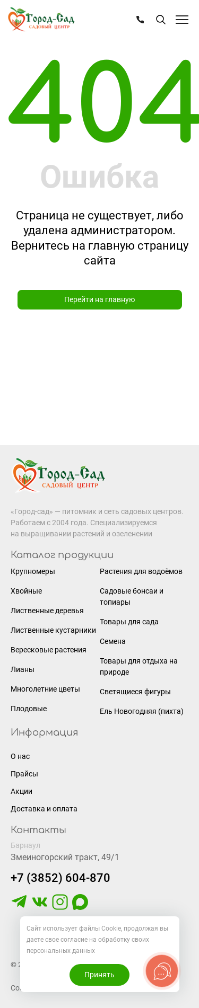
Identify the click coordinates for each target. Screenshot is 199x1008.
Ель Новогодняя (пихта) (142, 711)
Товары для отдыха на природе (139, 666)
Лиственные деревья (47, 610)
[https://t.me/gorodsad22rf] (19, 907)
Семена (113, 641)
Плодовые (29, 708)
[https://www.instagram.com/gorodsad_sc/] (60, 907)
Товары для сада (129, 621)
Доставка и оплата (44, 808)
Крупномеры (33, 571)
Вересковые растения (48, 650)
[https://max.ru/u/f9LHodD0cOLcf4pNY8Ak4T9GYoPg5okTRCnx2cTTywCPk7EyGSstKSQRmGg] (80, 907)
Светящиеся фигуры (135, 691)
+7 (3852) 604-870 (60, 878)
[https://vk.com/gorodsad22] (40, 907)
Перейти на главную (99, 299)
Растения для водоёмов (141, 571)
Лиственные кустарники (53, 630)
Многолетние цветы (45, 689)
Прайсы (24, 774)
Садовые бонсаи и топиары (131, 596)
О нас (20, 756)
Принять (99, 974)
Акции (21, 791)
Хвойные (26, 591)
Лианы (22, 669)
